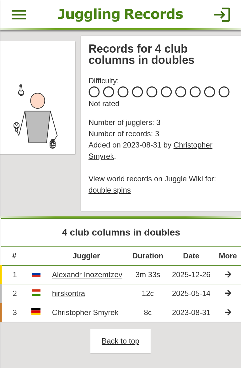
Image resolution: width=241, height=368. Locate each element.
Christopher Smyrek (85, 312)
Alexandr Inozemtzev (87, 274)
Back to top (120, 341)
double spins (109, 190)
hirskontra (68, 293)
